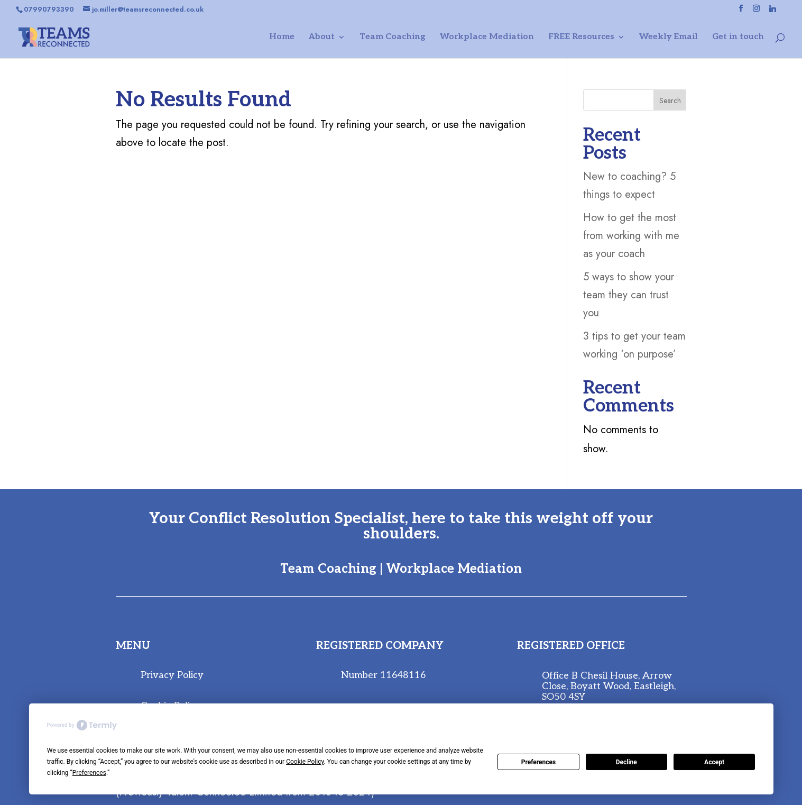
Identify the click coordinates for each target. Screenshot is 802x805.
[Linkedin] (772, 11)
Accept (714, 762)
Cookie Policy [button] (305, 761)
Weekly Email (668, 37)
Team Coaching (392, 37)
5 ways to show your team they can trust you (628, 295)
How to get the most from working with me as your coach (631, 235)
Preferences (538, 762)
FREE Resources (581, 37)
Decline (626, 762)
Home (281, 37)
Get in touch (738, 37)
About (322, 37)
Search (670, 100)
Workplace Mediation (487, 37)
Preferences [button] (89, 772)
